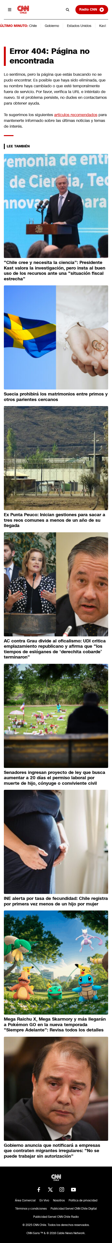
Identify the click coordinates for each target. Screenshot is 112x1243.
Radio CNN (91, 9)
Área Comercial (25, 1200)
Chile (33, 25)
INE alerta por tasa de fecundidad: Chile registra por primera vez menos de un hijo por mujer (56, 901)
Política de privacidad (83, 1200)
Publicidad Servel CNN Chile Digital (74, 1209)
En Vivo (44, 1200)
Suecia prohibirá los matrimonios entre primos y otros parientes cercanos (56, 397)
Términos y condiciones (31, 1209)
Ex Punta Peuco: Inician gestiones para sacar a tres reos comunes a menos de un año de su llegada (54, 520)
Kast (102, 25)
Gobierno (52, 25)
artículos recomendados (75, 115)
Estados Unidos (79, 25)
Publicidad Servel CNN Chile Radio (56, 1217)
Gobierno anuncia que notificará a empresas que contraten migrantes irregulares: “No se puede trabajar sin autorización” (52, 1150)
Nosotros (59, 1200)
